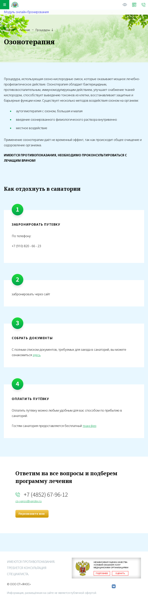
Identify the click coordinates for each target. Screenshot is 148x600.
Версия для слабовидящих (125, 4)
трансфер (89, 426)
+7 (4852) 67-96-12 (46, 494)
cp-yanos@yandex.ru (28, 501)
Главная (9, 30)
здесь (37, 355)
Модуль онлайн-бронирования (26, 12)
